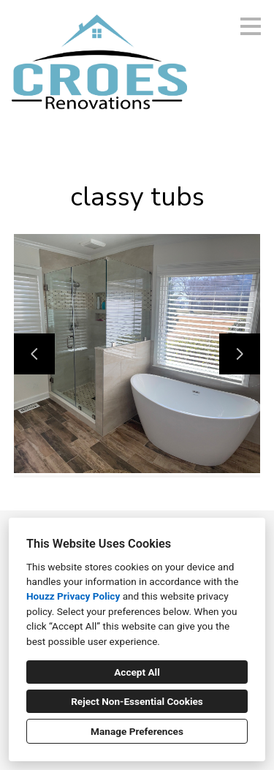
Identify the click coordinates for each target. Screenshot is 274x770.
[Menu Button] (250, 26)
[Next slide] (239, 353)
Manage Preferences (137, 731)
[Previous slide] (34, 353)
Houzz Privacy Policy (73, 596)
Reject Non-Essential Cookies (137, 701)
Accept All (137, 672)
